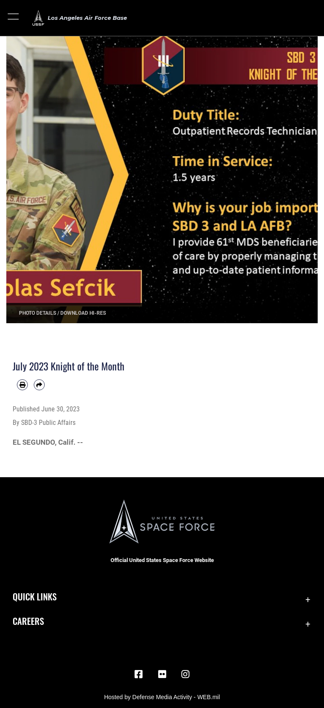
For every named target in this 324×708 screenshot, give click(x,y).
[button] (13, 18)
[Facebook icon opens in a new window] (138, 674)
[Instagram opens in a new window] (185, 674)
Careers (28, 620)
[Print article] (22, 384)
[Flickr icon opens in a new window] (162, 674)
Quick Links (35, 596)
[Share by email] (39, 384)
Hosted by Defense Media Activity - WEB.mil (162, 697)
